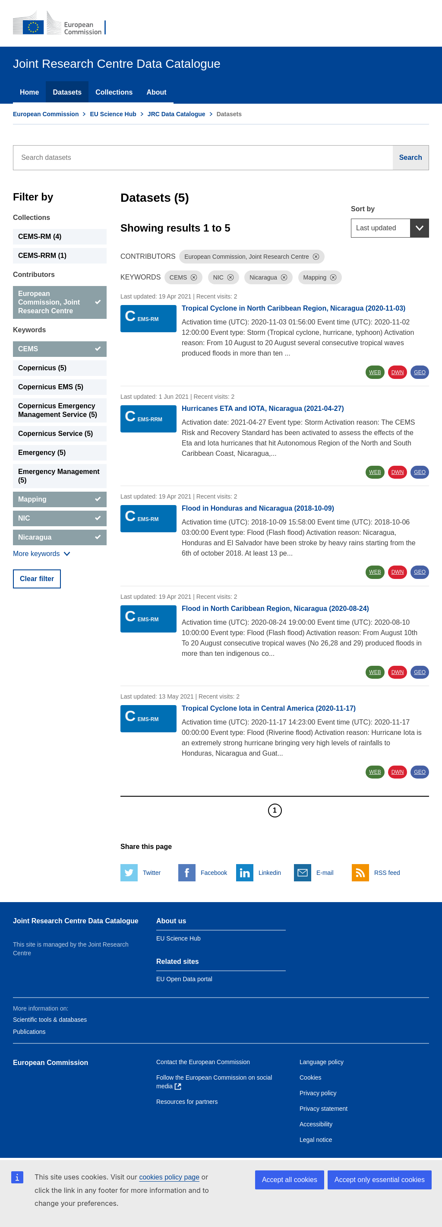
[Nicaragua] (60, 537)
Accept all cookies (289, 1179)
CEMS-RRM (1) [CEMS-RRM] (42, 255)
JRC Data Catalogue (176, 114)
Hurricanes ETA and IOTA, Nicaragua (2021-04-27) (263, 408)
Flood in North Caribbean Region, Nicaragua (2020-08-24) (275, 608)
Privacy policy (318, 1093)
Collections (114, 92)
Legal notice (316, 1139)
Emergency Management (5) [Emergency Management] (59, 476)
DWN (397, 372)
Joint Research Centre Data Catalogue (76, 921)
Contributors (34, 274)
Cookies (311, 1077)
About (156, 92)
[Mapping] (60, 499)
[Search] (411, 157)
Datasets (67, 92)
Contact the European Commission (203, 1062)
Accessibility (316, 1124)
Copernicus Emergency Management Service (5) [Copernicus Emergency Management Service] (57, 410)
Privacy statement (323, 1108)
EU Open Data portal (184, 979)
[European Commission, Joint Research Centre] (60, 302)
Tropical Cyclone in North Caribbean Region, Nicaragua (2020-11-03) (293, 308)
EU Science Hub (113, 114)
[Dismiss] (316, 256)
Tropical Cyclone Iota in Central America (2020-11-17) (269, 708)
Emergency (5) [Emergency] (42, 452)
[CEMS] (60, 349)
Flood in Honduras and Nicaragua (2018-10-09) (258, 508)
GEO (420, 372)
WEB (375, 372)
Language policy (322, 1062)
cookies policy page (169, 1177)
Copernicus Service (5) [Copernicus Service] (55, 433)
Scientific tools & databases (50, 1019)
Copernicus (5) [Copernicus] (42, 368)
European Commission (46, 114)
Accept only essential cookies (380, 1179)
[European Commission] (65, 23)
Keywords (29, 330)
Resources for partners (187, 1101)
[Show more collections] (41, 554)
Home (29, 92)
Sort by (363, 209)
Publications (29, 1031)
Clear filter (37, 578)
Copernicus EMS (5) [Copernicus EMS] (50, 387)
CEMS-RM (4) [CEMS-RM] (39, 236)
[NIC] (60, 518)
